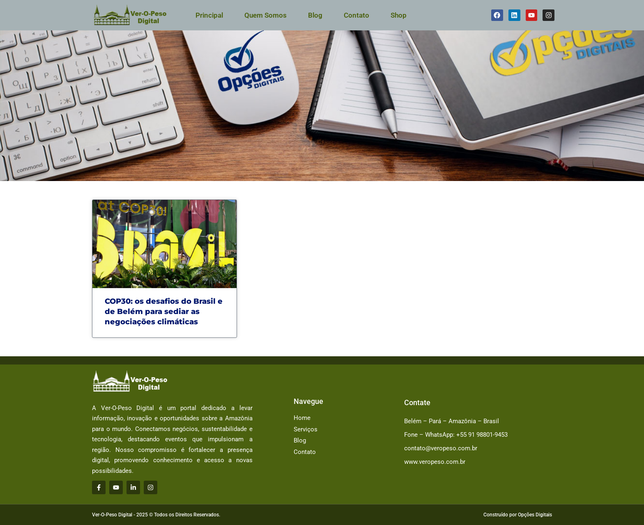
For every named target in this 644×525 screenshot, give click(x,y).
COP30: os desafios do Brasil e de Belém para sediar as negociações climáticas (164, 311)
